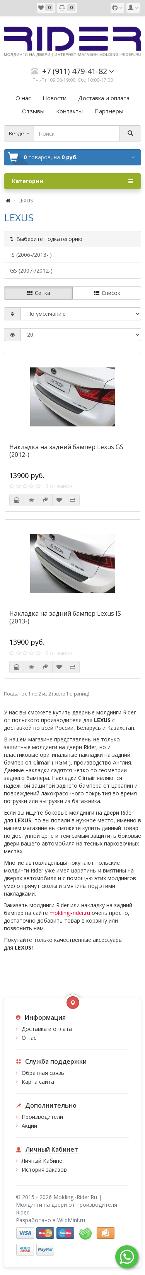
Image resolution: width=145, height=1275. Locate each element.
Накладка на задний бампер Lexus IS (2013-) (65, 617)
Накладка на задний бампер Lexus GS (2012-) (66, 450)
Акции (29, 1125)
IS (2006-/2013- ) (31, 254)
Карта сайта (38, 1081)
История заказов (44, 1169)
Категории (72, 181)
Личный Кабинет (43, 1160)
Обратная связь (43, 1072)
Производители (42, 1116)
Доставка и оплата (47, 1028)
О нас (29, 1037)
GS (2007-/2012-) (31, 270)
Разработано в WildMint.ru (50, 1220)
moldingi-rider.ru (69, 912)
